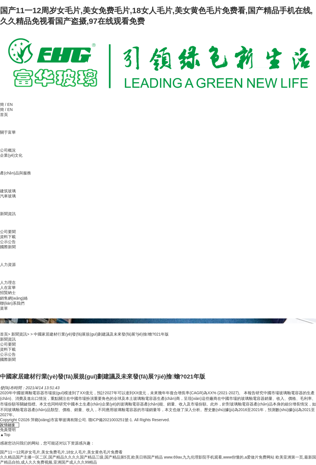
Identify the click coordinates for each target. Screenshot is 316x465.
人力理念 (8, 282)
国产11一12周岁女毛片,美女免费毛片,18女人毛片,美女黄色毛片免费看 (61, 452)
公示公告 (8, 242)
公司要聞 (8, 231)
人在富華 (8, 287)
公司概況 (8, 150)
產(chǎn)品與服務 (15, 173)
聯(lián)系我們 (12, 303)
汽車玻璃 (8, 196)
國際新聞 (8, 247)
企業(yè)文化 (11, 155)
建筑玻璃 (8, 191)
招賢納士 (8, 292)
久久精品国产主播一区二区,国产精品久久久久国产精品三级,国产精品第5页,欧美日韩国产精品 (81, 457)
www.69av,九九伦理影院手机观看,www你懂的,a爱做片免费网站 (219, 457)
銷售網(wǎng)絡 (14, 298)
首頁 (4, 114)
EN (10, 104)
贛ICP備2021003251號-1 (110, 420)
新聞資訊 (8, 213)
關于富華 (8, 132)
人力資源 (8, 264)
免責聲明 (8, 429)
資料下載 (8, 236)
